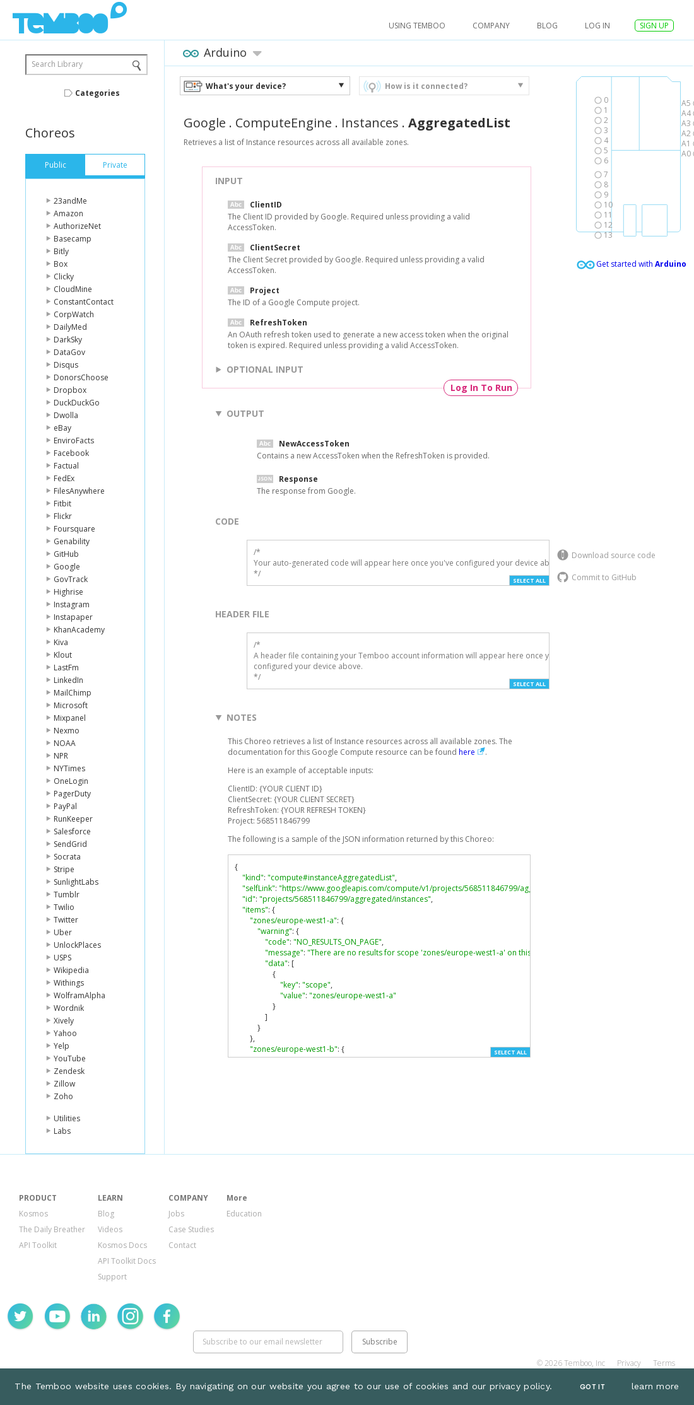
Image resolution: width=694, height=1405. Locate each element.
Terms (664, 1363)
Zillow (64, 1083)
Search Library (57, 64)
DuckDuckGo (77, 402)
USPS (62, 957)
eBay (62, 428)
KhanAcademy (79, 629)
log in (597, 25)
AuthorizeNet (77, 226)
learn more (655, 1386)
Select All (529, 580)
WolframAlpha (79, 995)
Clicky (64, 276)
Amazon (68, 213)
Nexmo (66, 730)
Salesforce (72, 831)
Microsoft (71, 705)
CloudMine (73, 289)
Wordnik (69, 1008)
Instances (370, 122)
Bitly (61, 251)
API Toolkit (38, 1245)
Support (112, 1276)
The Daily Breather (52, 1229)
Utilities (67, 1118)
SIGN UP (654, 25)
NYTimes (69, 768)
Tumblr (66, 894)
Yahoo (65, 1033)
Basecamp (72, 238)
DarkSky (68, 339)
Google (67, 566)
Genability (72, 541)
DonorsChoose (81, 377)
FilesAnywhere (79, 491)
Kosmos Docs (122, 1245)
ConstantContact (84, 301)
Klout (63, 655)
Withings (69, 982)
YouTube (70, 1058)
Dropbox (70, 390)
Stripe (64, 869)
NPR (61, 755)
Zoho (63, 1096)
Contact (182, 1245)
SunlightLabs (76, 882)
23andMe (70, 200)
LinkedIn (68, 680)
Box (61, 264)
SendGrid (70, 844)
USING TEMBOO (417, 25)
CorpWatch (74, 314)
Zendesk (69, 1071)
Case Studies (191, 1229)
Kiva (61, 642)
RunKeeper (73, 818)
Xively (64, 1020)
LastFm (66, 667)
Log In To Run (481, 388)
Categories (97, 93)
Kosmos (33, 1213)
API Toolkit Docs (127, 1261)
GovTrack (71, 579)
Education (244, 1213)
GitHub (66, 554)
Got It (592, 1387)
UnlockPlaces (77, 945)
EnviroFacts (74, 440)
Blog (547, 25)
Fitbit (62, 503)
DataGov (69, 352)
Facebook (71, 453)
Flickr (63, 516)
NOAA (65, 743)
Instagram (72, 604)
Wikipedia (71, 970)
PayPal (65, 806)
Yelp (61, 1046)
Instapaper (73, 617)
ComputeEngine (283, 122)
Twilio (64, 907)
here (467, 752)
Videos (110, 1229)
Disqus (66, 364)
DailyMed (70, 327)
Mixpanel (70, 718)
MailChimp (72, 692)
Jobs (176, 1213)
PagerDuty (72, 793)
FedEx (64, 478)
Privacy (629, 1363)
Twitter (66, 919)
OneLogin (71, 781)
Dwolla (66, 415)
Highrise (68, 591)
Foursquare (74, 528)
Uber (63, 932)
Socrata (67, 856)
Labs (62, 1131)
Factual (66, 465)
